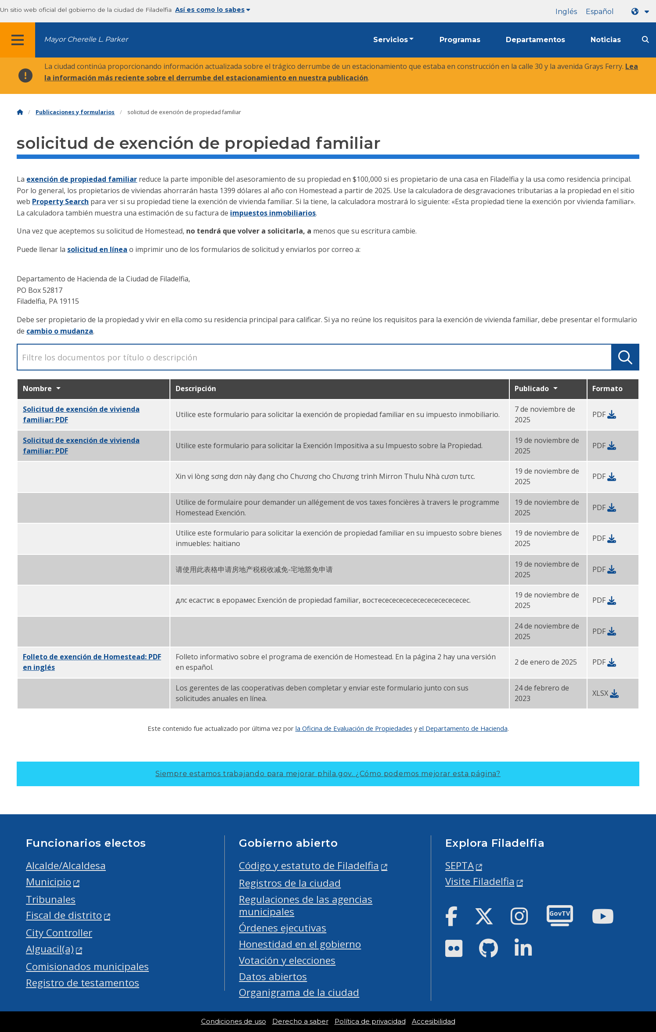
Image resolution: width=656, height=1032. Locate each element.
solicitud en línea (97, 249)
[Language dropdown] (642, 11)
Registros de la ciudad (290, 883)
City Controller (59, 932)
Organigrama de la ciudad (299, 992)
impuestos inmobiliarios (273, 213)
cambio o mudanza (59, 331)
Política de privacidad (370, 1021)
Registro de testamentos (82, 982)
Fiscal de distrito (64, 915)
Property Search (60, 201)
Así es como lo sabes (212, 9)
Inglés (566, 11)
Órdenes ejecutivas (282, 928)
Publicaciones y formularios (75, 112)
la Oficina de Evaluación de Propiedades (354, 728)
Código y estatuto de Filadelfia (309, 865)
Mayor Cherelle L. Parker (86, 39)
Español (600, 11)
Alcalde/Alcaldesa (66, 865)
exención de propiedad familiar (81, 179)
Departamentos (535, 40)
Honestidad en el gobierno (300, 944)
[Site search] (645, 39)
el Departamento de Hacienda (463, 728)
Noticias (606, 40)
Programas (460, 40)
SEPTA (459, 865)
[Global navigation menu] (17, 40)
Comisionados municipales (87, 966)
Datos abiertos (273, 976)
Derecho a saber (300, 1021)
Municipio (48, 881)
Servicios (390, 40)
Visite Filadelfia (480, 881)
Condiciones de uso (233, 1021)
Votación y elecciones (287, 960)
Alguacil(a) (50, 949)
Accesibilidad (433, 1021)
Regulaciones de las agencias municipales (305, 905)
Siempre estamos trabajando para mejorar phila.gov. (328, 774)
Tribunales (51, 899)
